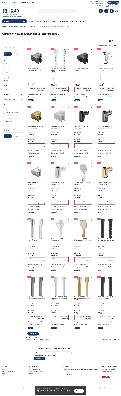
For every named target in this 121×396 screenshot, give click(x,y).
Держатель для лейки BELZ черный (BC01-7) (81, 127)
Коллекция (7, 94)
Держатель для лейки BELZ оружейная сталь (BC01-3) (105, 127)
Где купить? (13, 2)
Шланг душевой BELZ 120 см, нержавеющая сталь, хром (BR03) (59, 70)
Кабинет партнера (113, 2)
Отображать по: (107, 45)
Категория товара (9, 99)
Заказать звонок (109, 6)
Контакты (82, 21)
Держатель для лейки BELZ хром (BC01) (105, 69)
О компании (5, 2)
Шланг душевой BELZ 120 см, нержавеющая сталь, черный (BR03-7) (106, 240)
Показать (8, 54)
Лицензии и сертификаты (9, 371)
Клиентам (74, 21)
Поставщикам (63, 21)
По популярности (9, 41)
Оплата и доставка (23, 2)
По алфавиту (21, 41)
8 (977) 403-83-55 (98, 5)
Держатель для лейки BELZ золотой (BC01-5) (105, 183)
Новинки (38, 21)
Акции (31, 21)
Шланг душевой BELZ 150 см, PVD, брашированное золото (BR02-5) (82, 298)
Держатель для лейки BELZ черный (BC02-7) (81, 69)
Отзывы (32, 2)
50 (113, 45)
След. (42, 339)
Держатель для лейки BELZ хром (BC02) (35, 183)
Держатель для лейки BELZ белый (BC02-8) (58, 127)
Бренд (5, 60)
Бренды (46, 21)
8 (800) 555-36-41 (98, 3)
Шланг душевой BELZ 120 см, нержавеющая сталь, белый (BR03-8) (59, 298)
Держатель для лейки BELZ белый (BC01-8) (58, 183)
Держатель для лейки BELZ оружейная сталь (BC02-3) (35, 69)
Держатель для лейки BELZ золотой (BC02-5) (35, 127)
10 (109, 45)
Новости (54, 21)
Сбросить (17, 54)
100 (115, 45)
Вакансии (4, 373)
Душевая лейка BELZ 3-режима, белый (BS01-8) (60, 239)
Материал (7, 130)
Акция (5, 86)
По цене (30, 41)
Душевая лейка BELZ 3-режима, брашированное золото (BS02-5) (83, 240)
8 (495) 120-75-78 (98, 1)
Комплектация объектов (36, 369)
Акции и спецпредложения (36, 371)
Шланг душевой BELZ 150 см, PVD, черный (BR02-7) (105, 297)
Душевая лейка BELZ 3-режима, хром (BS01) (83, 183)
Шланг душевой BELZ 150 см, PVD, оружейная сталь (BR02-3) (36, 297)
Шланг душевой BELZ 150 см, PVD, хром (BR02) (36, 239)
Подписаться (39, 358)
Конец (47, 339)
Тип (5, 104)
